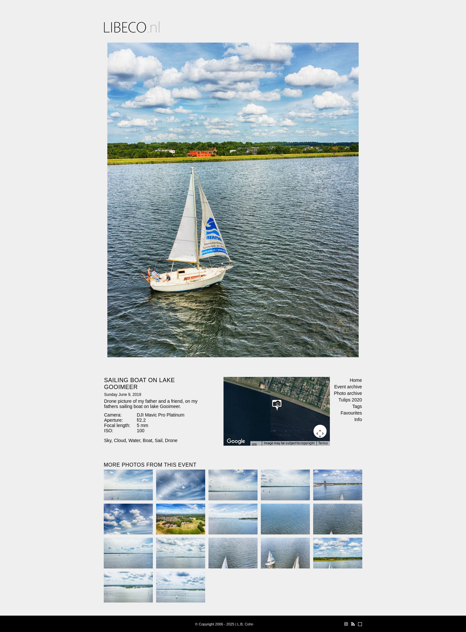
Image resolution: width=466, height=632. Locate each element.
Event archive (348, 386)
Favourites (351, 413)
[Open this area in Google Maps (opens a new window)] (236, 441)
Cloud (120, 440)
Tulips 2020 (350, 399)
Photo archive (348, 393)
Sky (107, 440)
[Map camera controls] (320, 431)
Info (358, 419)
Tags (357, 406)
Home (356, 380)
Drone (171, 440)
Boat (147, 440)
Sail (158, 440)
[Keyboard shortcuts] (256, 445)
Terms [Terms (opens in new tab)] (323, 443)
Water (134, 440)
